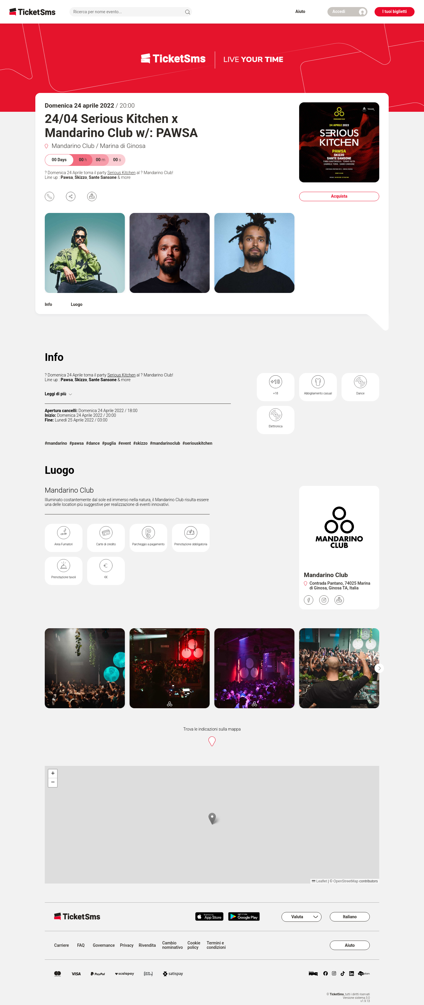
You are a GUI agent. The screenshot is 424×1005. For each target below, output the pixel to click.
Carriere (61, 945)
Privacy (126, 945)
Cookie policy (194, 945)
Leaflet (319, 881)
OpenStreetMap (345, 881)
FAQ (81, 945)
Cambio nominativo (172, 945)
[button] (212, 819)
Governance (104, 945)
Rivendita (147, 945)
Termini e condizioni (216, 945)
